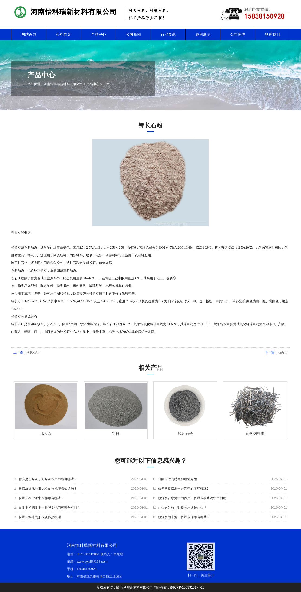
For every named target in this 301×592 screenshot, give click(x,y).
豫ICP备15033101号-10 (187, 587)
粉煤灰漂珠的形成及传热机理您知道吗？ (48, 488)
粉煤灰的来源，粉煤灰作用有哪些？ (184, 517)
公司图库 (237, 34)
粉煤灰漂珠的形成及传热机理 (40, 517)
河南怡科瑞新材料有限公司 (63, 84)
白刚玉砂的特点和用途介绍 (177, 479)
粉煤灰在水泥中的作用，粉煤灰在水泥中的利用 (192, 498)
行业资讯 (168, 34)
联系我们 (272, 34)
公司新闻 (133, 34)
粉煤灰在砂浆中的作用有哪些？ (41, 498)
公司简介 (63, 34)
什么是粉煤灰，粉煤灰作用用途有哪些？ (48, 479)
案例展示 (203, 34)
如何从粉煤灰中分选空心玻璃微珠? (183, 488)
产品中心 (98, 34)
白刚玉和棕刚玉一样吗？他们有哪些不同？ (49, 507)
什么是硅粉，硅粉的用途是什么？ (182, 507)
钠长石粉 (32, 352)
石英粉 (283, 352)
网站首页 (28, 34)
